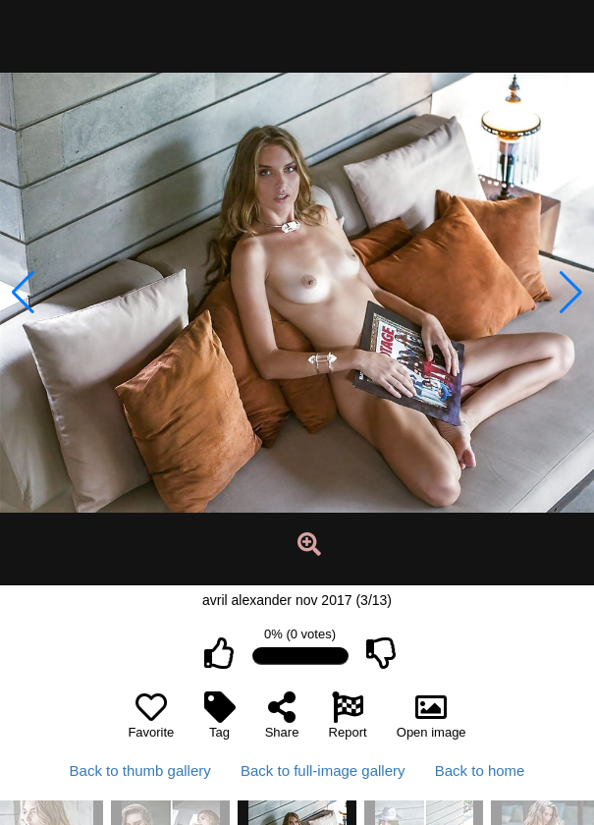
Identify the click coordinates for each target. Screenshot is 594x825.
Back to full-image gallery (323, 770)
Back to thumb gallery (140, 770)
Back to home (480, 770)
